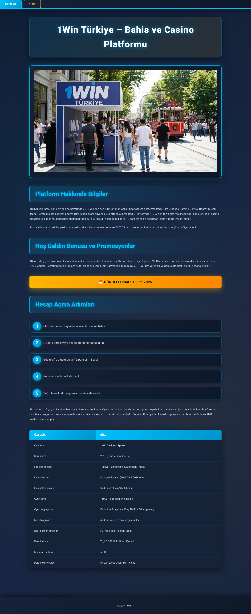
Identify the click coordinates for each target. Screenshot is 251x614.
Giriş (32, 4)
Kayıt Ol (11, 4)
